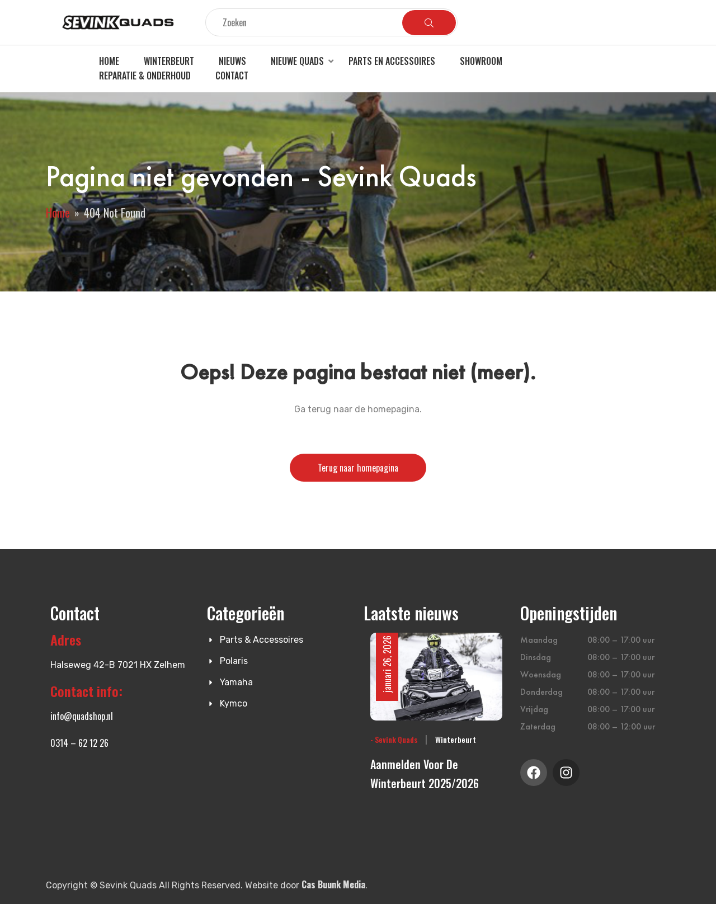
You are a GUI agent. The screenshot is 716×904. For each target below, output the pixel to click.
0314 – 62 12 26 (79, 743)
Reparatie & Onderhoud (145, 75)
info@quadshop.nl (81, 716)
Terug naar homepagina (358, 467)
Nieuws (232, 61)
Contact (231, 75)
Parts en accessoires (391, 61)
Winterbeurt (169, 61)
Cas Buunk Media (333, 884)
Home (109, 61)
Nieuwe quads (297, 61)
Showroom (481, 61)
